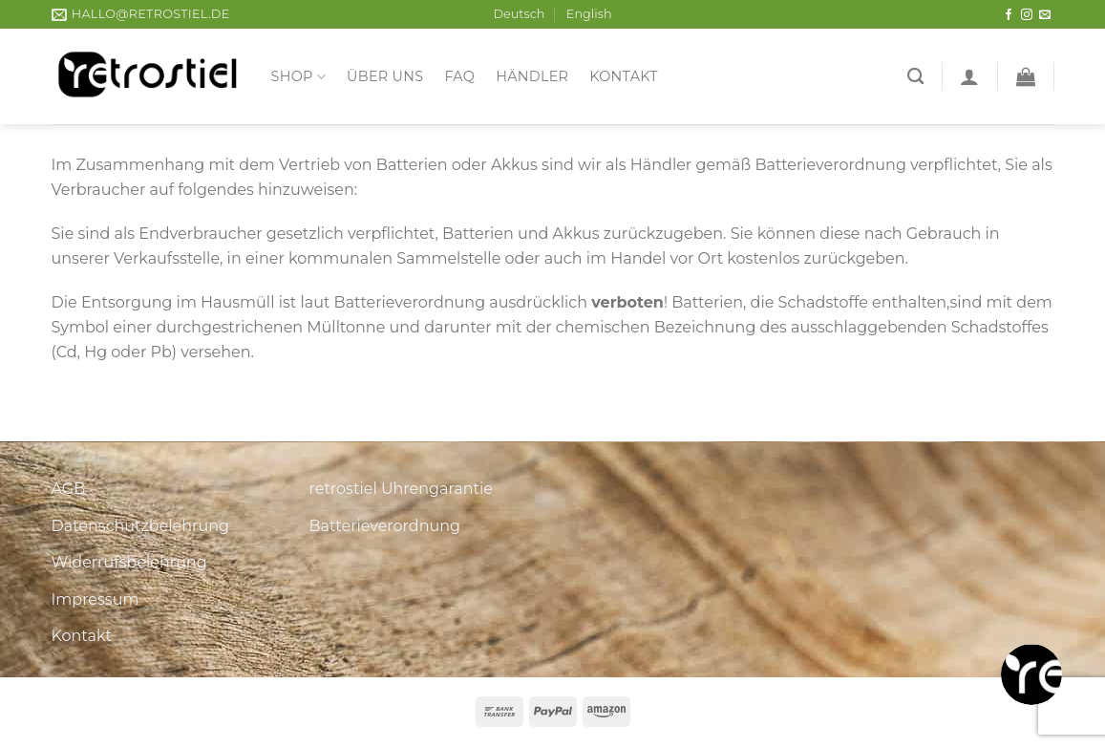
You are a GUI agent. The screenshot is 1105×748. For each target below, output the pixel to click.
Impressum (95, 599)
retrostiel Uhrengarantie (401, 489)
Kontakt (623, 76)
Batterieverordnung (384, 526)
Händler (532, 76)
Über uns (385, 76)
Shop (299, 77)
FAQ (459, 76)
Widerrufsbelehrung (129, 562)
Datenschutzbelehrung (141, 526)
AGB (69, 489)
